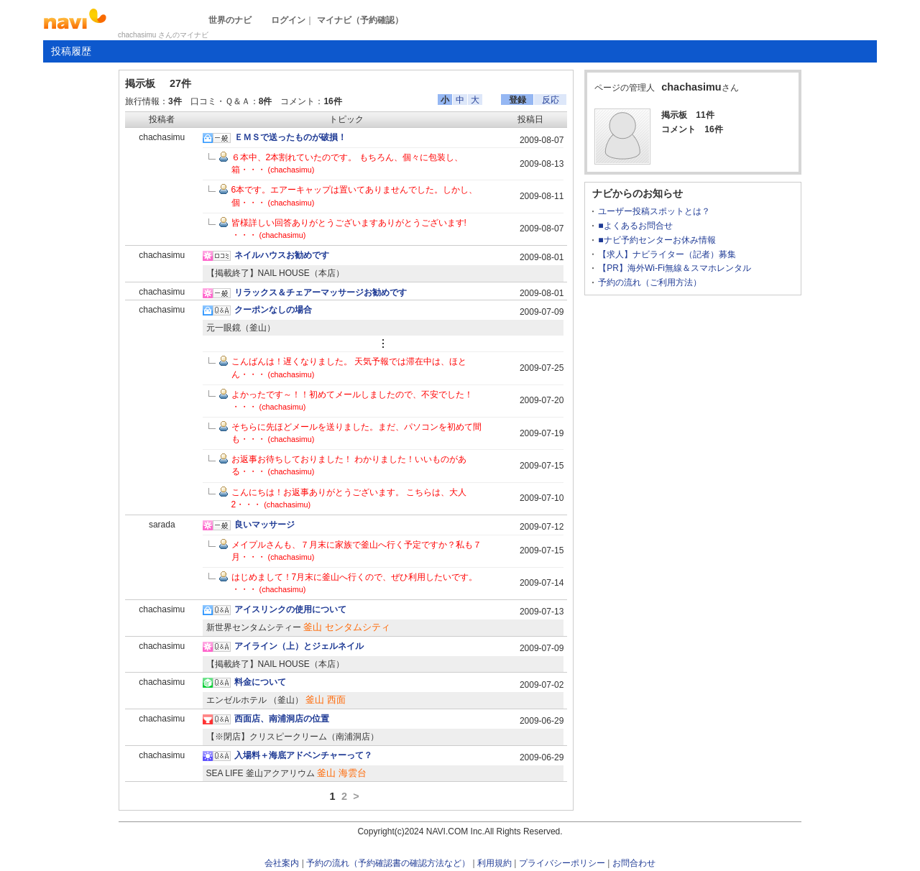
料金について (260, 682)
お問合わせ (634, 863)
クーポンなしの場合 (273, 310)
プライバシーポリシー (562, 863)
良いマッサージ (264, 525)
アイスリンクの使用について (290, 609)
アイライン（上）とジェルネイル (299, 646)
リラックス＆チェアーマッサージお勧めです (320, 292)
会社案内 (281, 863)
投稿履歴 (71, 51)
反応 (550, 100)
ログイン (288, 20)
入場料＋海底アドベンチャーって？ (303, 755)
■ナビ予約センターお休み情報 (656, 240)
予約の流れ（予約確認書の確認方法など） (388, 863)
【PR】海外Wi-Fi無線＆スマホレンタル (674, 268)
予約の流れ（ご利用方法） (650, 282)
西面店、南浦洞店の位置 (281, 719)
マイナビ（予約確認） (360, 20)
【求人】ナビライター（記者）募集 (667, 254)
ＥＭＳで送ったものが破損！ (290, 137)
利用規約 (494, 863)
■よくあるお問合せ (635, 226)
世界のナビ (230, 20)
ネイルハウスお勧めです (281, 255)
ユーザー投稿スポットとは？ (654, 211)
